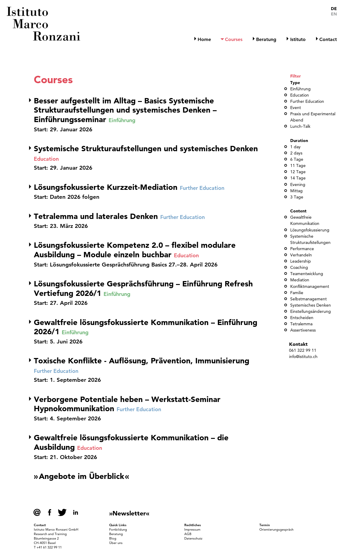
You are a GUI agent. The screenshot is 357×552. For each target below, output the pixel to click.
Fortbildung (118, 529)
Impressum (192, 529)
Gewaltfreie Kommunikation (304, 220)
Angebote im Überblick (81, 476)
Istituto (298, 39)
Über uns (116, 543)
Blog (112, 538)
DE (334, 8)
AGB (187, 534)
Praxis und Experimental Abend (312, 117)
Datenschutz (193, 538)
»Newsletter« (129, 513)
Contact (328, 39)
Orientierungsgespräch (276, 529)
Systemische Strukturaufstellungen (310, 239)
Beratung (266, 39)
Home (204, 39)
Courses (233, 39)
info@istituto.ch (303, 356)
